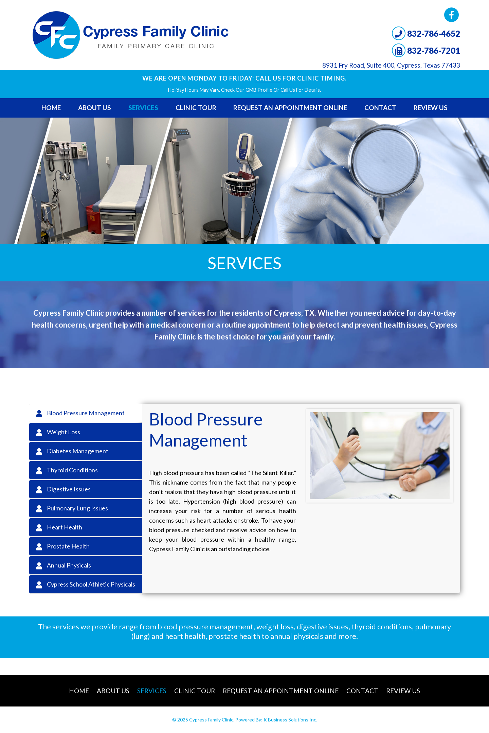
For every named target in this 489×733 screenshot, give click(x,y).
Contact (380, 107)
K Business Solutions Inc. (290, 719)
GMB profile (259, 90)
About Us (94, 107)
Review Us (431, 107)
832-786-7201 (433, 50)
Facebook (451, 14)
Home (51, 107)
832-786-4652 (433, 33)
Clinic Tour (196, 107)
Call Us (268, 78)
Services (143, 107)
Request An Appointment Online (290, 107)
